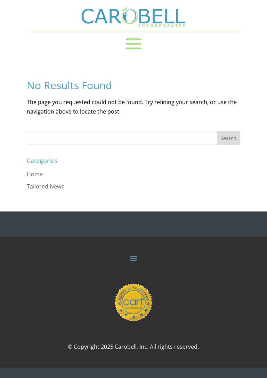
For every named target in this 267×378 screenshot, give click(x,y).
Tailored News (45, 186)
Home (35, 174)
